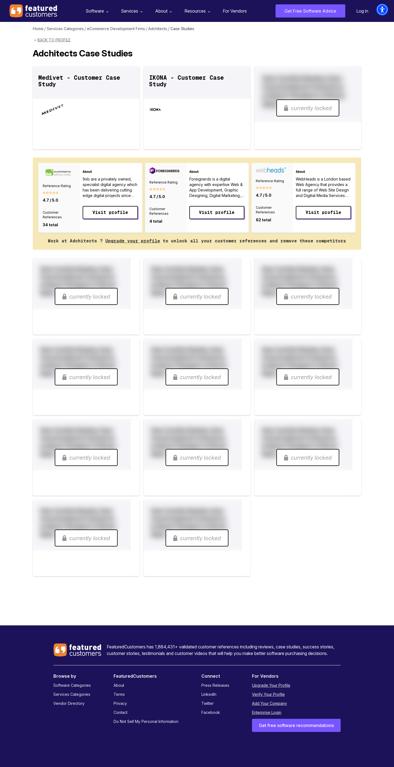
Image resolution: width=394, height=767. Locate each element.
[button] (382, 10)
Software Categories (72, 685)
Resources (196, 11)
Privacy (120, 703)
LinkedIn (208, 694)
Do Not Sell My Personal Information (146, 721)
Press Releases (215, 685)
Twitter (207, 703)
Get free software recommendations (296, 725)
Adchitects (157, 28)
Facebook (210, 712)
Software (96, 11)
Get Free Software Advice (310, 11)
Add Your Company (269, 703)
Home (38, 28)
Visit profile (110, 212)
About (162, 11)
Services (131, 11)
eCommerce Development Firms (116, 28)
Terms (119, 694)
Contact (121, 712)
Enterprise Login (266, 712)
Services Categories (65, 28)
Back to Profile (54, 40)
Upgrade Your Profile (271, 685)
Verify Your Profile (268, 694)
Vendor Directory (69, 703)
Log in (362, 11)
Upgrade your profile (132, 241)
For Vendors (235, 11)
